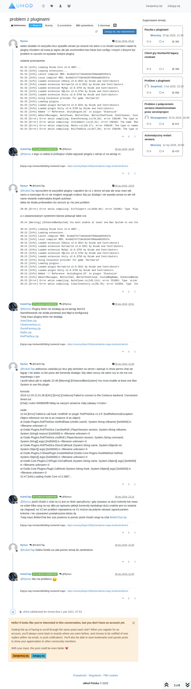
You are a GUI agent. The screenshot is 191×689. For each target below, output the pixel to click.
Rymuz (24, 41)
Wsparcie (35, 25)
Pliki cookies (111, 675)
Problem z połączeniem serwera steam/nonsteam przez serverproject (160, 108)
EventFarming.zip (30, 328)
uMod (26, 611)
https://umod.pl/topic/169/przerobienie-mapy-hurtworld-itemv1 (97, 166)
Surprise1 (157, 86)
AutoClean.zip (28, 320)
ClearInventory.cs (30, 324)
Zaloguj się (39, 656)
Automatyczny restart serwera (158, 137)
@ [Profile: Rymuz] (25, 154)
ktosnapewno (159, 117)
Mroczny (156, 35)
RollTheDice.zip (29, 336)
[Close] (133, 623)
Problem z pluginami (157, 80)
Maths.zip (26, 332)
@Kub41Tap (37, 186)
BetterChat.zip (118, 517)
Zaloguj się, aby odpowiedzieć (119, 31)
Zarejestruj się (21, 656)
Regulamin (95, 675)
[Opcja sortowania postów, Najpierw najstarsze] (96, 31)
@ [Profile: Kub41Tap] (27, 190)
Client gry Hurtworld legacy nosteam (162, 55)
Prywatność (80, 675)
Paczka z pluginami (156, 29)
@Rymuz (65, 149)
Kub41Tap (25, 149)
